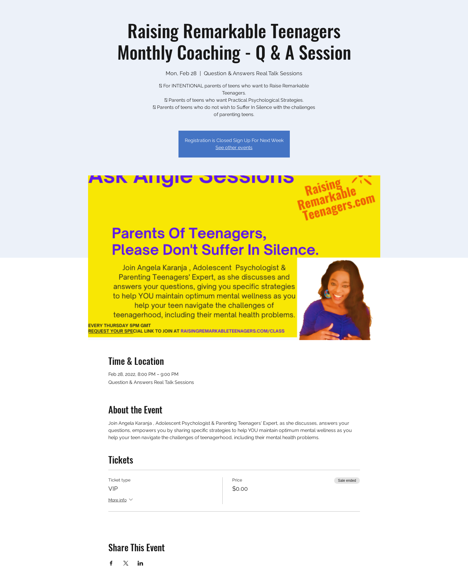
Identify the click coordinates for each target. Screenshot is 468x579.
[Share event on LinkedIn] (140, 563)
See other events (234, 147)
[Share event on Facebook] (111, 563)
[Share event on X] (126, 563)
